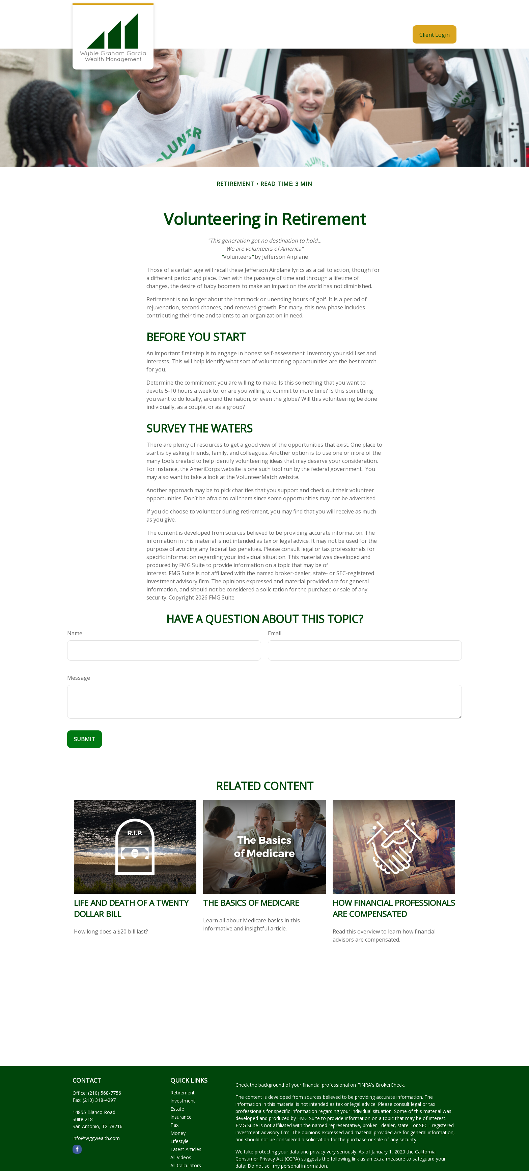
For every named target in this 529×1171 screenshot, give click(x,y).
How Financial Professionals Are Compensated (394, 888)
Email (274, 613)
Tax (174, 1105)
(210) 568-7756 (104, 1072)
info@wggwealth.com (96, 1118)
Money (178, 1113)
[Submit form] (84, 719)
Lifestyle (179, 1121)
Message (78, 657)
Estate (177, 1088)
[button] (252, 14)
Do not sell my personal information (287, 1145)
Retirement (182, 1072)
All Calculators (185, 1145)
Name (74, 613)
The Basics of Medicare (251, 882)
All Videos (180, 1137)
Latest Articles (185, 1129)
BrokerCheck (390, 1064)
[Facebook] (77, 1129)
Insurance (181, 1096)
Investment (182, 1080)
